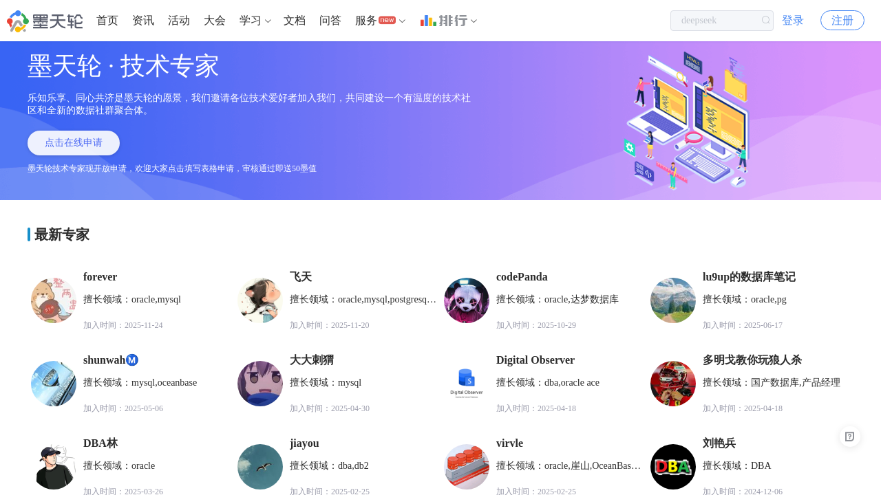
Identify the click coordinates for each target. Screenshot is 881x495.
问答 (330, 20)
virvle (509, 443)
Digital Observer (535, 360)
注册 (842, 20)
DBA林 (100, 443)
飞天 (301, 277)
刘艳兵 (719, 443)
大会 (215, 20)
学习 (251, 20)
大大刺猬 (312, 360)
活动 (179, 20)
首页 (107, 20)
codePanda (522, 277)
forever (100, 277)
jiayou (304, 443)
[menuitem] (107, 20)
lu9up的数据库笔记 (749, 277)
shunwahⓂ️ (111, 360)
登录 (793, 20)
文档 (295, 20)
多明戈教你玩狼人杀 (752, 360)
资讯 (143, 20)
